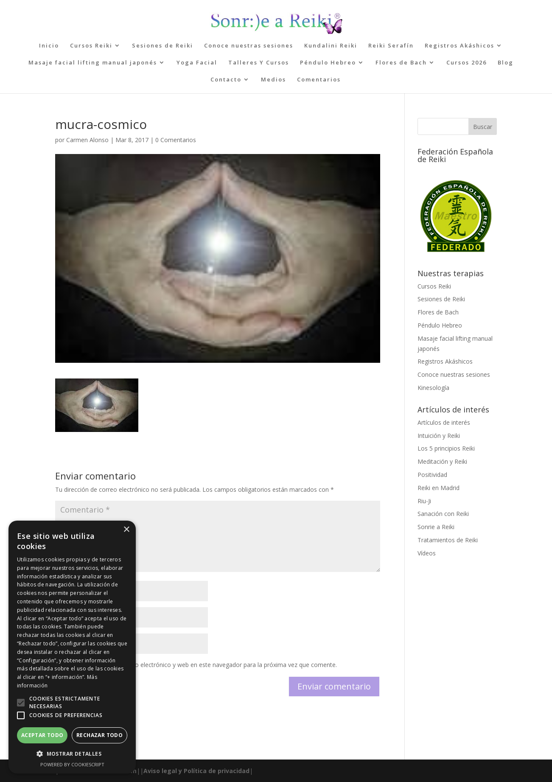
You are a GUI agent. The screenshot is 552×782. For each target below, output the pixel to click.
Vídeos (427, 553)
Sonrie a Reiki (436, 527)
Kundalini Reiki (330, 45)
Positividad (432, 475)
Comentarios (319, 79)
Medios (273, 79)
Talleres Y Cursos (258, 62)
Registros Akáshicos (459, 45)
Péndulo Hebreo (328, 62)
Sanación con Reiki (443, 514)
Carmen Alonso (87, 140)
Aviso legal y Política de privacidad (196, 771)
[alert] (72, 647)
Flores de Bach (401, 62)
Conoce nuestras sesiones (248, 45)
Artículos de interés (444, 422)
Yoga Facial (197, 62)
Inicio (49, 45)
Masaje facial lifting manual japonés (92, 62)
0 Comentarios (175, 140)
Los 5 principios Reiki (446, 448)
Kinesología (433, 388)
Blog (505, 62)
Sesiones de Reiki (162, 45)
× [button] (126, 530)
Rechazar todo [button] (99, 735)
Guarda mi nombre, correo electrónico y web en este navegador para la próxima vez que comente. (201, 665)
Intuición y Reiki (439, 436)
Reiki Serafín (391, 45)
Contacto (225, 79)
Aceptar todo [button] (42, 735)
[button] (20, 702)
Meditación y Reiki (442, 461)
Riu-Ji (424, 501)
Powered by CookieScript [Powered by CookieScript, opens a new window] (72, 764)
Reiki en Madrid (439, 488)
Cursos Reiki (91, 45)
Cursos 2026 (466, 62)
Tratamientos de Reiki (448, 540)
